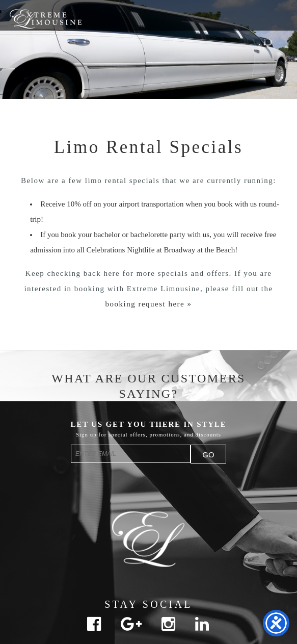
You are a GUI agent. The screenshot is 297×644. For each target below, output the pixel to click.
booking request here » (148, 304)
